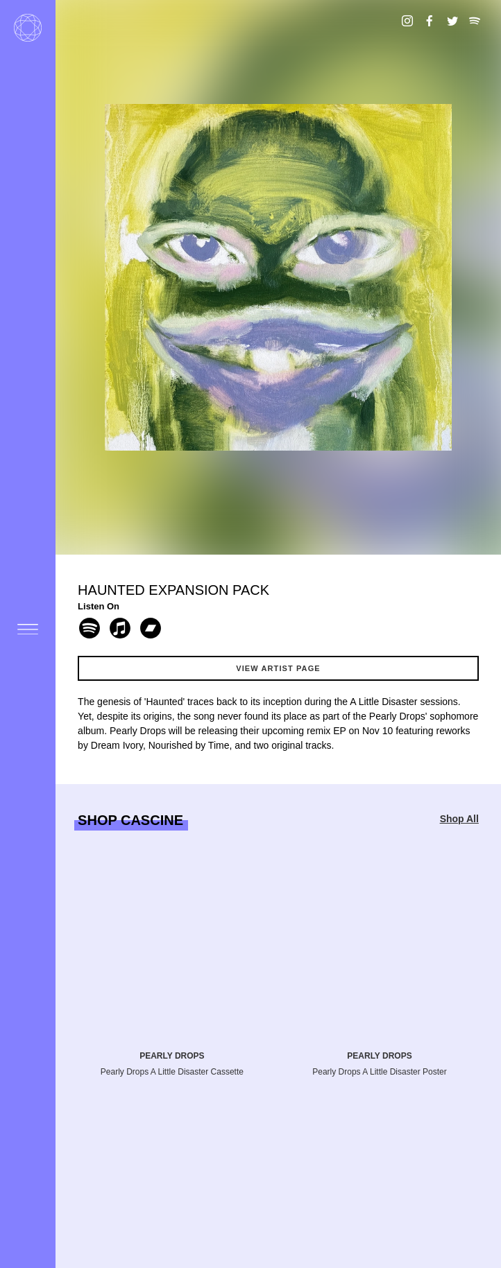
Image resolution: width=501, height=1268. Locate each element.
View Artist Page (278, 668)
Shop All (459, 818)
